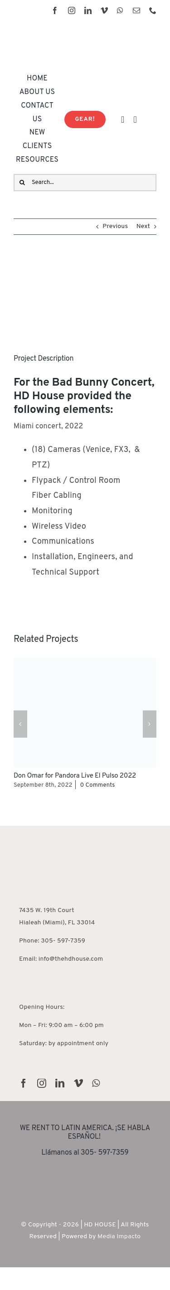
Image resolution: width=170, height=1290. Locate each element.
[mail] (136, 10)
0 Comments (97, 785)
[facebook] (54, 10)
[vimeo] (104, 10)
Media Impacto (119, 1236)
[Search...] (85, 182)
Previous (115, 226)
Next (143, 226)
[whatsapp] (120, 10)
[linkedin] (88, 10)
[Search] (22, 182)
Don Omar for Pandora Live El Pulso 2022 (75, 776)
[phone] (152, 10)
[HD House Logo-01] (70, 31)
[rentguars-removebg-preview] (85, 1169)
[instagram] (71, 10)
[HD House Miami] (46, 829)
